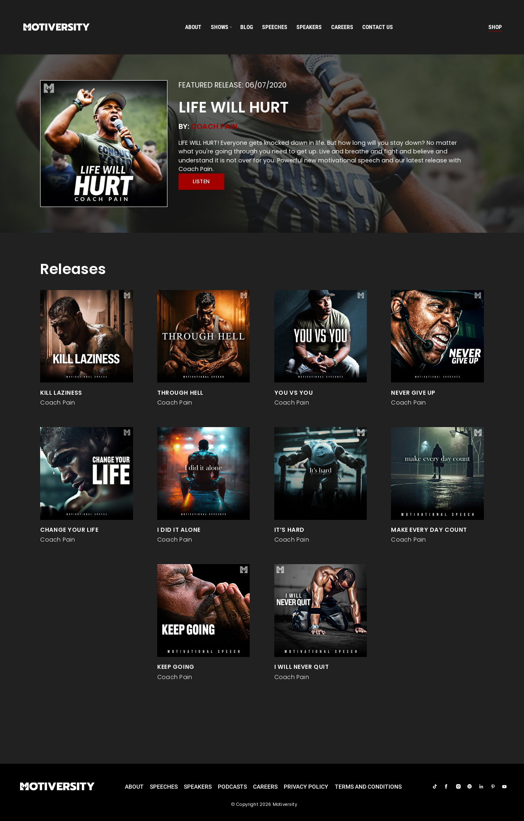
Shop (495, 27)
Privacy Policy (306, 786)
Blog (246, 27)
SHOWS (219, 27)
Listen (201, 181)
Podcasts (232, 786)
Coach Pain (214, 126)
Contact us (377, 27)
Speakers (198, 786)
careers (342, 27)
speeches (274, 27)
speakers (309, 27)
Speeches (164, 786)
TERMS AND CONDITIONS (368, 786)
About (193, 27)
